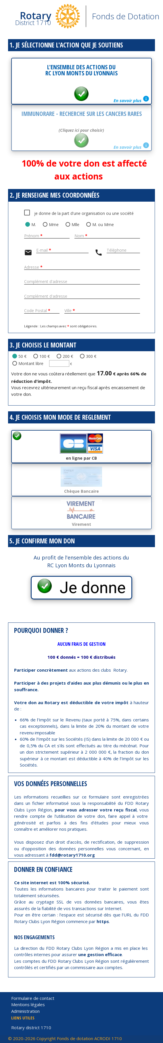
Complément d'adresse (45, 281)
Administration (25, 1011)
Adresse (33, 267)
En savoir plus (131, 99)
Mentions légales (28, 1004)
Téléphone (116, 250)
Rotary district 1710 (31, 1027)
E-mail (43, 250)
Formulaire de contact (32, 998)
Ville (69, 310)
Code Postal (37, 310)
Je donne (89, 587)
